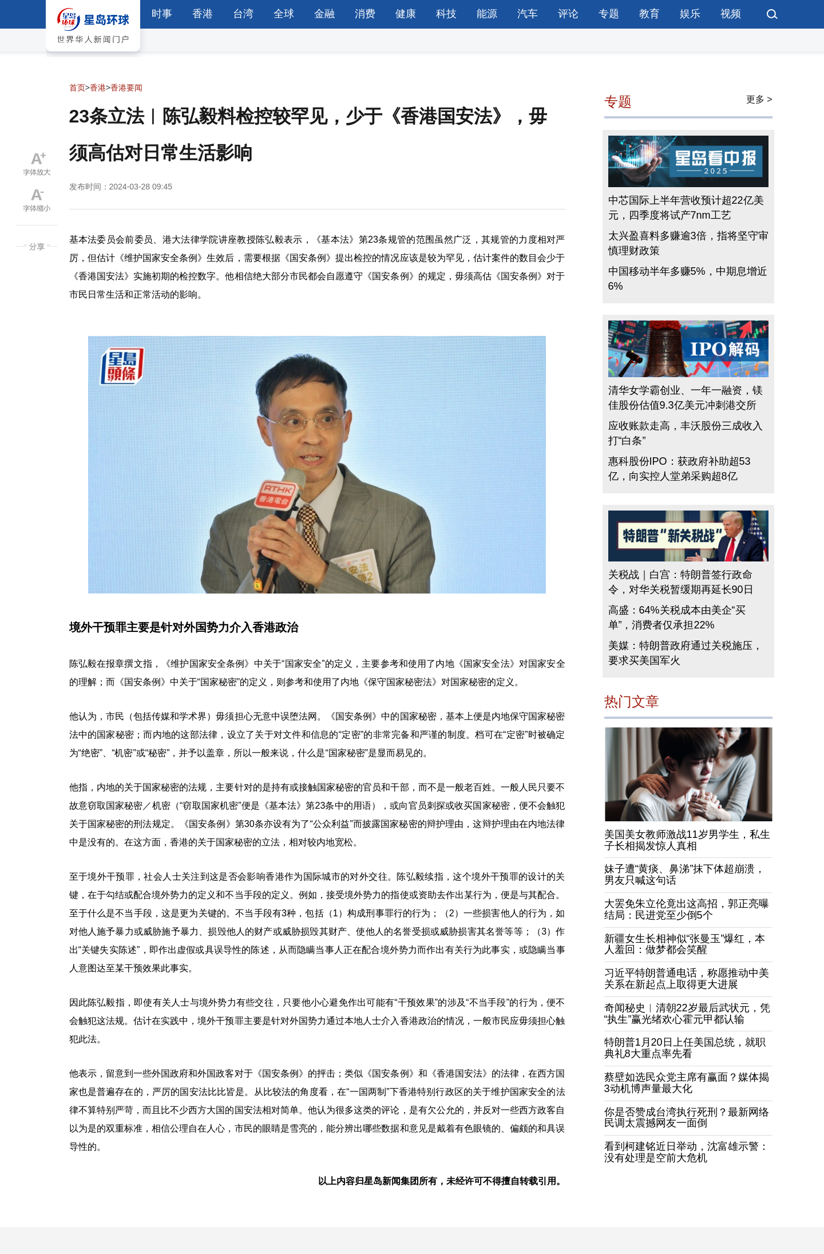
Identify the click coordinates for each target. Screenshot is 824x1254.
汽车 (527, 13)
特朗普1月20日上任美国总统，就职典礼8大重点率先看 (685, 1048)
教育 (649, 13)
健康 (405, 13)
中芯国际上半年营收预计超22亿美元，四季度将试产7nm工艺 (686, 208)
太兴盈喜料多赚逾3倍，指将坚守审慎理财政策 (688, 243)
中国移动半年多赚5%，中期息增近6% (687, 279)
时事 (162, 13)
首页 (77, 87)
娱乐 (690, 13)
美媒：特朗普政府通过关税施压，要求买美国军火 (685, 653)
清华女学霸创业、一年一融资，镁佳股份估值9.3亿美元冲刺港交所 (685, 398)
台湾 (243, 13)
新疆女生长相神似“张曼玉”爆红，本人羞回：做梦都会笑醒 (685, 944)
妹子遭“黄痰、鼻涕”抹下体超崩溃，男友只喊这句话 (685, 874)
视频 (730, 13)
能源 (487, 13)
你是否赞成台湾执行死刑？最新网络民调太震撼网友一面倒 (686, 1117)
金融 (324, 13)
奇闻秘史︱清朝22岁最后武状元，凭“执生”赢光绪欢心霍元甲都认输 (687, 1013)
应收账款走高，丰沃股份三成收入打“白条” (685, 433)
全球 (284, 13)
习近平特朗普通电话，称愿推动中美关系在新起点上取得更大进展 (686, 978)
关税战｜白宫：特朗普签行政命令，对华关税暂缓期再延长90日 (681, 582)
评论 (568, 13)
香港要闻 (126, 87)
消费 (365, 13)
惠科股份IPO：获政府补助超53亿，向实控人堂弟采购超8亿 (679, 469)
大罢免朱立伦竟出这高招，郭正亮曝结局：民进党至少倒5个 (686, 909)
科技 (446, 13)
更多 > (759, 99)
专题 (609, 13)
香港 (202, 13)
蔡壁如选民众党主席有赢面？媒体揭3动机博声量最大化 (686, 1082)
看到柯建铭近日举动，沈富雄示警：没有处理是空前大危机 (686, 1152)
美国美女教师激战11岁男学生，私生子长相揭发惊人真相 (687, 840)
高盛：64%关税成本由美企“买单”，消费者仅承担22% (677, 617)
